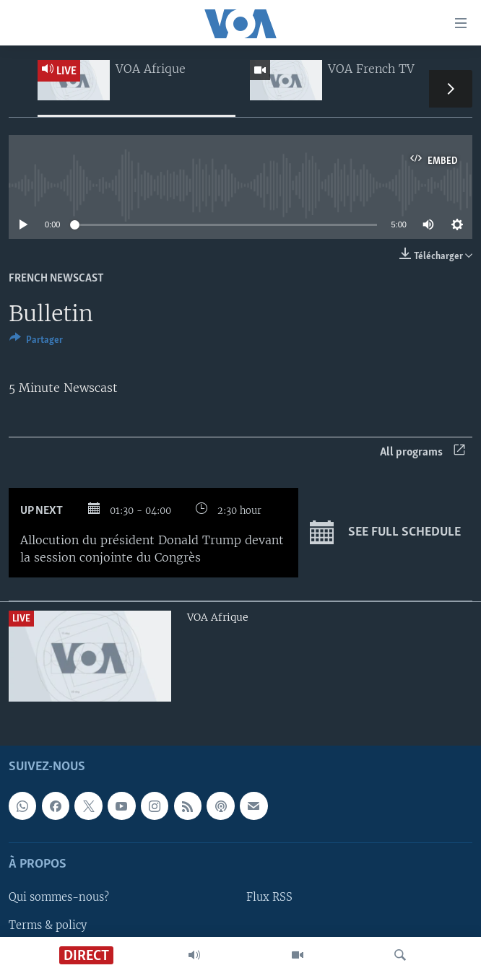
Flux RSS (269, 897)
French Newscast (56, 278)
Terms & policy (48, 924)
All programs (422, 452)
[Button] (36, 342)
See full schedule (385, 533)
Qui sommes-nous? (59, 897)
